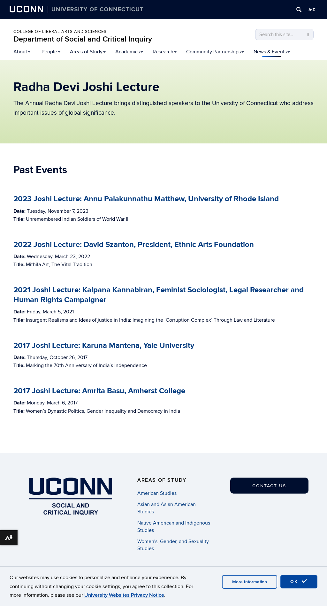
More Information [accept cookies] (249, 582)
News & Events (272, 52)
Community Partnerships (215, 52)
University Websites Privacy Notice (124, 595)
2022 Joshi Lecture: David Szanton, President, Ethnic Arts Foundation (133, 244)
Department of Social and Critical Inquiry (82, 39)
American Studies (157, 493)
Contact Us (269, 485)
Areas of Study (88, 52)
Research (165, 52)
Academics (129, 52)
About (21, 52)
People (51, 52)
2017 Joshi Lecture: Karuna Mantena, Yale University (103, 345)
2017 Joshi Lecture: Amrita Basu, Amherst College (99, 390)
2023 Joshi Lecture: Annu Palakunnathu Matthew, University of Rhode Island (146, 198)
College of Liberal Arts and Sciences (60, 31)
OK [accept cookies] (299, 581)
